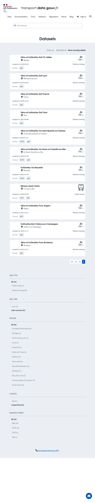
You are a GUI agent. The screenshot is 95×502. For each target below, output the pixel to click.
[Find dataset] (47, 25)
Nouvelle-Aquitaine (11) (20, 366)
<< (72, 261)
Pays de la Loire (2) (19, 375)
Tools (33, 16)
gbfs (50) (15, 423)
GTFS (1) (15, 432)
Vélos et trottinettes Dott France (35, 94)
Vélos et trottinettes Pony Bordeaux (37, 243)
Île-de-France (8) (18, 385)
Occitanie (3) (16, 371)
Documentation (21, 16)
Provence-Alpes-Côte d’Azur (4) (23, 380)
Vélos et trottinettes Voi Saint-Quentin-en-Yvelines (43, 131)
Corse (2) (15, 343)
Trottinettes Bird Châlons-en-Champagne (39, 224)
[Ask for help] (89, 496)
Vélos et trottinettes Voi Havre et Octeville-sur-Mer (43, 149)
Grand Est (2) (17, 347)
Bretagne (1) (16, 333)
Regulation (53, 16)
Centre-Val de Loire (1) (20, 338)
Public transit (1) (18, 286)
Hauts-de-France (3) (19, 352)
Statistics (42, 16)
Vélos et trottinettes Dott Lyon (34, 76)
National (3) (16, 357)
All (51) (14, 401)
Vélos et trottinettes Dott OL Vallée (36, 57)
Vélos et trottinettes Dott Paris (34, 113)
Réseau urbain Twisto (30, 186)
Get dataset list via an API (48, 450)
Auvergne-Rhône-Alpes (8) (21, 328)
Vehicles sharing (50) (19, 290)
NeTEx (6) (15, 428)
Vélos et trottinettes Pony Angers (35, 206)
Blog (71, 16)
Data (9, 16)
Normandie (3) (17, 361)
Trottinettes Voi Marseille (32, 168)
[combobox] (47, 25)
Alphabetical (61, 50)
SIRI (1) (14, 437)
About (63, 16)
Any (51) (15, 306)
